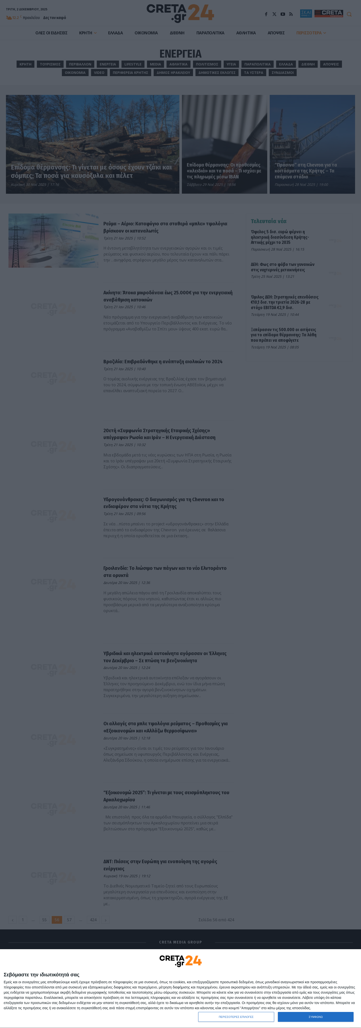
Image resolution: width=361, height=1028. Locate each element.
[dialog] (180, 988)
